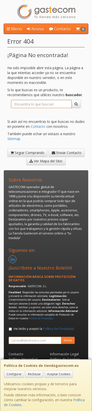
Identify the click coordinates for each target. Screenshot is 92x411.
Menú (14, 28)
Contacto (60, 28)
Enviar (68, 340)
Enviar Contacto (66, 152)
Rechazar (34, 374)
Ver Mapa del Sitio (46, 161)
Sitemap (13, 138)
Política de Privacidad (41, 318)
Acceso (35, 28)
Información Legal (64, 354)
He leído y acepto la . (44, 329)
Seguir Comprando (27, 152)
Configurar (14, 374)
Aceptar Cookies (58, 374)
